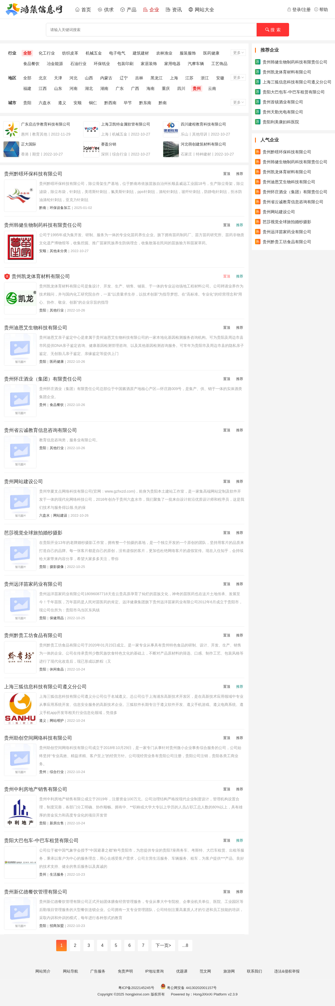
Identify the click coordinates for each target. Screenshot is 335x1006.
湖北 (89, 88)
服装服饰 (188, 53)
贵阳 (27, 102)
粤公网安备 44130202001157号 (188, 988)
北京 (43, 78)
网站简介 (43, 971)
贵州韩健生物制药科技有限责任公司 (43, 225)
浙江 (205, 78)
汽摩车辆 (196, 63)
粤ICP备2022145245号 (136, 988)
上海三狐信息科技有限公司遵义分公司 (45, 686)
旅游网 (229, 971)
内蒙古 (106, 78)
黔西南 (110, 102)
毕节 (128, 102)
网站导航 (70, 971)
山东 (58, 88)
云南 (212, 88)
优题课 (181, 971)
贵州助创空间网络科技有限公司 (38, 738)
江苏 (189, 78)
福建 (27, 88)
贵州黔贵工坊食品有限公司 (33, 635)
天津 (58, 78)
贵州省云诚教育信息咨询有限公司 (40, 430)
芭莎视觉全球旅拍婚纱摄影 (33, 533)
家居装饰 (149, 63)
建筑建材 (141, 53)
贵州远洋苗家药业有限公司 (33, 584)
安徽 (220, 78)
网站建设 (60, 515)
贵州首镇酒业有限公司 (279, 101)
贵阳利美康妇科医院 (277, 121)
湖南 (104, 88)
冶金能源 (55, 63)
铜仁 (93, 102)
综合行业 (57, 772)
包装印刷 (125, 63)
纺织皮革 (70, 53)
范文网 (205, 971)
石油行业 (78, 63)
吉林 (139, 78)
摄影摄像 (57, 567)
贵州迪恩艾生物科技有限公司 (35, 327)
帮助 (321, 9)
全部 (27, 53)
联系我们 (254, 971)
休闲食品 (57, 669)
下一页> (163, 945)
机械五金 (94, 53)
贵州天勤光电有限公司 (279, 111)
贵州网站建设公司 (23, 481)
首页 (83, 9)
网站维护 (57, 721)
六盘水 (45, 102)
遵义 (62, 102)
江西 (43, 88)
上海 (174, 78)
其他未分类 (58, 251)
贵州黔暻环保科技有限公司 (33, 174)
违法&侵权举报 (286, 971)
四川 (181, 88)
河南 (73, 88)
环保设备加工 (60, 208)
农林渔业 (164, 53)
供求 (106, 9)
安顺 (77, 102)
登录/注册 (299, 9)
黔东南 (145, 102)
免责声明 (125, 971)
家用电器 (172, 63)
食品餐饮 (31, 63)
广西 (135, 88)
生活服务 (57, 874)
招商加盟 (57, 926)
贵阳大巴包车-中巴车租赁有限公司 (41, 840)
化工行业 (47, 53)
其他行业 (57, 310)
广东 (120, 88)
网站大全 (201, 9)
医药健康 (211, 53)
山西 (89, 78)
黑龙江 (156, 78)
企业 (151, 9)
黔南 (163, 102)
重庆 (166, 88)
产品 (128, 9)
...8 (185, 945)
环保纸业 (102, 63)
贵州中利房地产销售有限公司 (35, 789)
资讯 (174, 9)
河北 (73, 78)
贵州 (197, 88)
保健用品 (57, 618)
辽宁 (124, 78)
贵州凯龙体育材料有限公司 (41, 276)
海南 (150, 88)
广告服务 (97, 971)
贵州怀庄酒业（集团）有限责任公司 (43, 379)
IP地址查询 (154, 971)
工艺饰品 (219, 63)
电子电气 (117, 53)
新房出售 (57, 823)
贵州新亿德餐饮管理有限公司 (35, 892)
